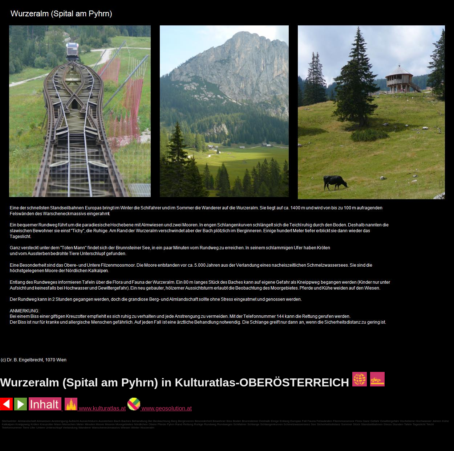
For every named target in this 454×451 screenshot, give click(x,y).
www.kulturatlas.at (95, 408)
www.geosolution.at (159, 408)
